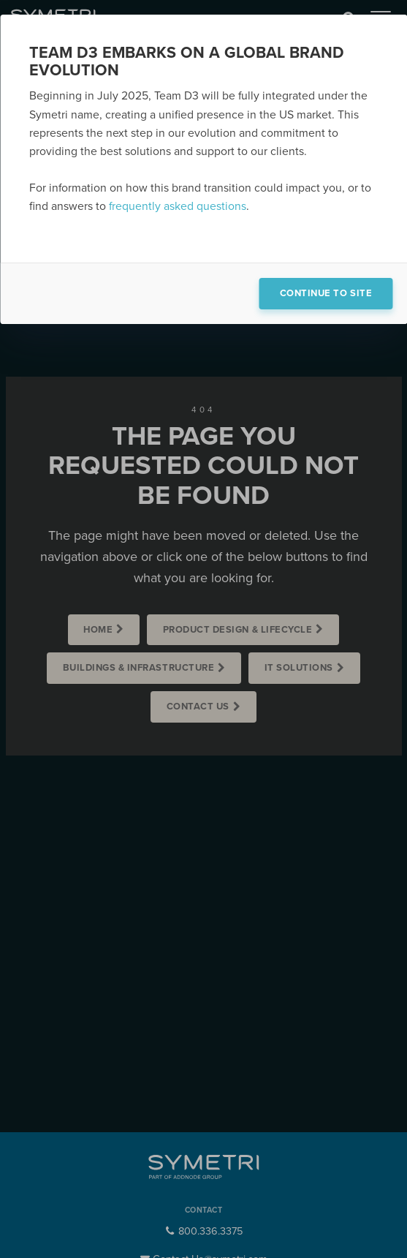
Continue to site (326, 293)
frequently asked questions (177, 206)
